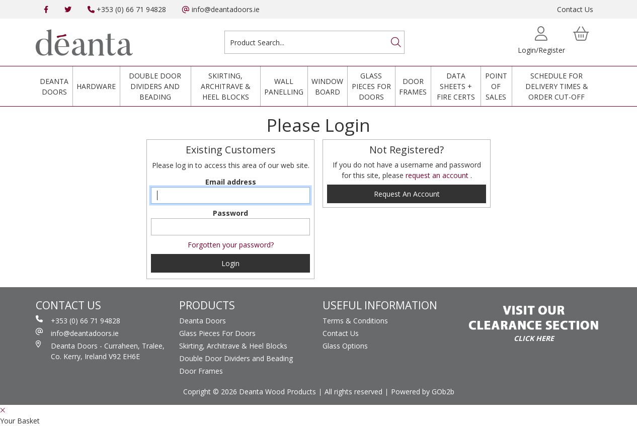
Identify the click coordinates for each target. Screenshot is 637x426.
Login (230, 263)
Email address (230, 182)
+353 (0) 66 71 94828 (127, 9)
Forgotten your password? (231, 244)
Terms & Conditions (355, 320)
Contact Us (575, 9)
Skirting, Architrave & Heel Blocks (226, 86)
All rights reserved (353, 391)
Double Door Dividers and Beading (155, 86)
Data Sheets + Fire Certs (456, 86)
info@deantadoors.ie (221, 9)
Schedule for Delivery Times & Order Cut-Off (556, 86)
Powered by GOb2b (422, 391)
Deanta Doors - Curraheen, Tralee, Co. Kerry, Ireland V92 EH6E (100, 350)
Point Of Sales (496, 86)
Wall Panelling (283, 86)
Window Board (327, 86)
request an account (438, 175)
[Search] (396, 42)
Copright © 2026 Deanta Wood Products (249, 391)
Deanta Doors (54, 86)
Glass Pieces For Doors (371, 86)
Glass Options (345, 346)
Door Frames (413, 86)
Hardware (96, 86)
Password (230, 213)
